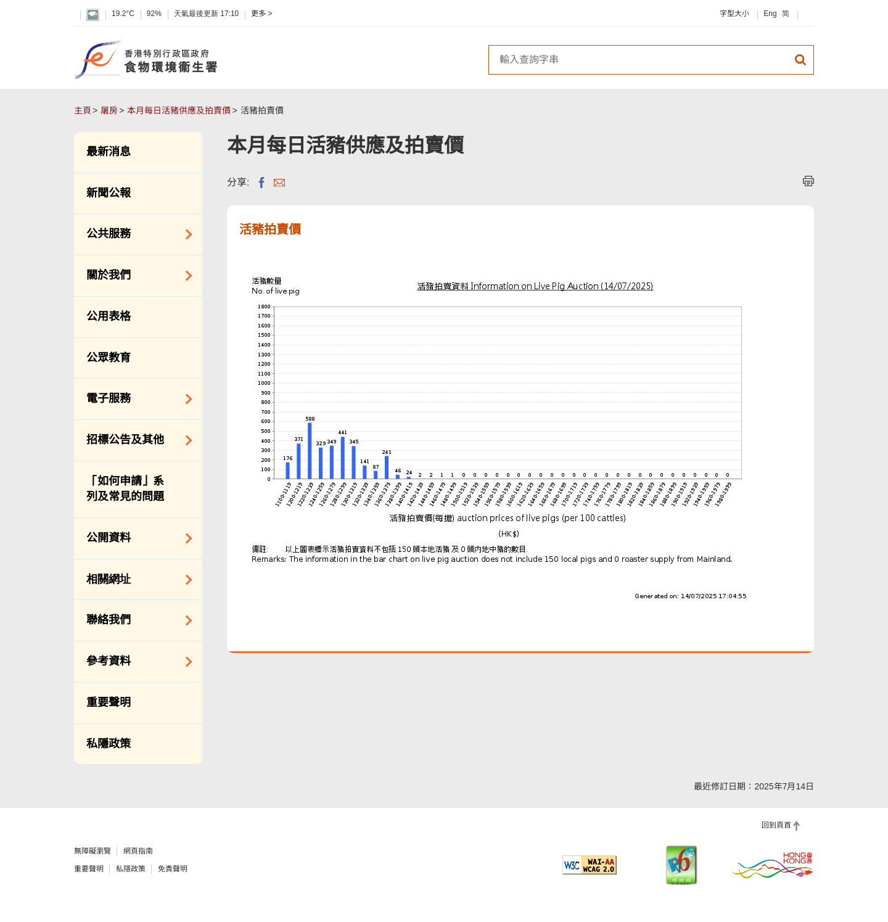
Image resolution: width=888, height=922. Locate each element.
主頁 (82, 110)
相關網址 (135, 579)
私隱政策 (108, 744)
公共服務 (135, 234)
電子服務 (135, 399)
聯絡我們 (135, 620)
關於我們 (135, 275)
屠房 (109, 110)
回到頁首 (776, 825)
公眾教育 (108, 358)
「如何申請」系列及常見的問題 (125, 489)
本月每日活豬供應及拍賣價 (179, 110)
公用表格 (108, 316)
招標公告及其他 (135, 440)
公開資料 (135, 538)
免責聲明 (172, 869)
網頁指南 (138, 851)
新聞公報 (108, 193)
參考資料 (135, 661)
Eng (769, 13)
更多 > (261, 13)
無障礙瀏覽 (92, 851)
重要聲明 (108, 702)
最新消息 (108, 152)
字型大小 (734, 13)
